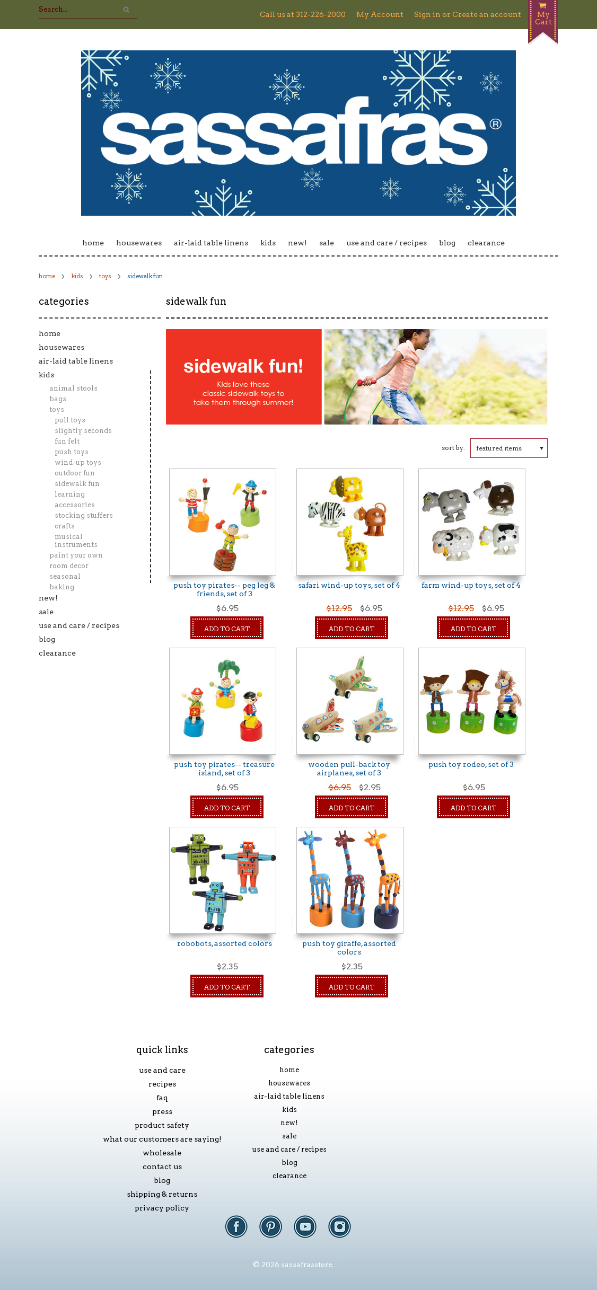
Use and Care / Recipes (386, 242)
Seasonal (65, 576)
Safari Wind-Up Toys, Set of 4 (349, 585)
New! (297, 242)
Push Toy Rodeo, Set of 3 (471, 764)
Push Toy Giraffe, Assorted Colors (349, 947)
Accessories (75, 505)
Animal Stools (73, 388)
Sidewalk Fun (77, 484)
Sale (326, 242)
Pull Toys (70, 420)
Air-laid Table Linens (211, 242)
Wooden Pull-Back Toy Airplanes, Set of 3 (349, 768)
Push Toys (72, 452)
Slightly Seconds (83, 431)
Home (93, 242)
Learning (70, 494)
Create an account (486, 14)
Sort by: (453, 448)
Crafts (65, 526)
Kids (268, 242)
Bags (57, 399)
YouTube (310, 1232)
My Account (379, 14)
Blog (447, 242)
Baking (61, 587)
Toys (105, 276)
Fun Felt (67, 441)
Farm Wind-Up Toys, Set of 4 (471, 585)
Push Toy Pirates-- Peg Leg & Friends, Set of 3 (224, 589)
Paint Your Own (76, 555)
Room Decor (69, 566)
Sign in (427, 14)
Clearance (486, 242)
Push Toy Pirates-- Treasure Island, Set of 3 (224, 768)
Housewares (139, 242)
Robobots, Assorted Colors (224, 943)
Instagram (345, 1232)
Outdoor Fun (75, 473)
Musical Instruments (76, 541)
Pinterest (276, 1232)
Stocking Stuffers (84, 515)
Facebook (241, 1232)
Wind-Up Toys (78, 462)
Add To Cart (227, 629)
